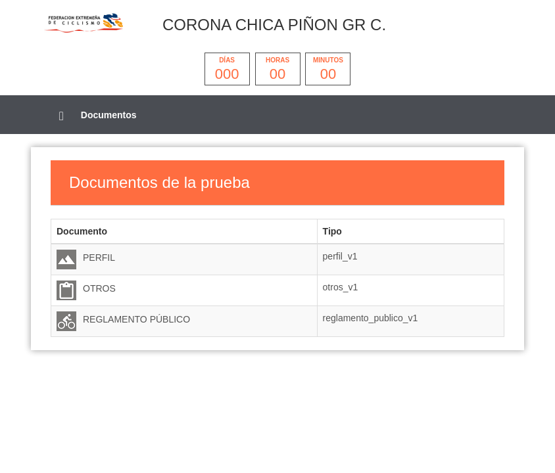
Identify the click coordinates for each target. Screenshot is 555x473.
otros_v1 (340, 287)
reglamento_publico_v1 (370, 318)
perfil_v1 (340, 256)
